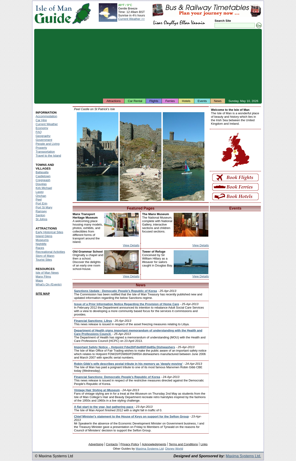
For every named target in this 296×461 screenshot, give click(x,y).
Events (202, 101)
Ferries (170, 101)
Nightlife (41, 244)
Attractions (113, 101)
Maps (39, 280)
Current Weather (47, 124)
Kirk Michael (44, 188)
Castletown (43, 176)
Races (40, 248)
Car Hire (41, 120)
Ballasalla (42, 172)
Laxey (40, 192)
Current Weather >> (131, 19)
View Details (131, 245)
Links (203, 444)
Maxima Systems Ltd (150, 448)
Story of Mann (45, 255)
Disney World (174, 448)
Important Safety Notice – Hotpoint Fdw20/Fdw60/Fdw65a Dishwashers (124, 347)
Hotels (186, 101)
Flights (153, 101)
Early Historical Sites (49, 232)
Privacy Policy (129, 444)
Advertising (95, 444)
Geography (43, 136)
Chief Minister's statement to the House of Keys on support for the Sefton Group (131, 416)
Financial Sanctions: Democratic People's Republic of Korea (117, 377)
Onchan (41, 196)
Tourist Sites (44, 259)
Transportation (45, 151)
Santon (40, 215)
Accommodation (46, 116)
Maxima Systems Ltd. (243, 456)
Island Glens (44, 236)
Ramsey (41, 211)
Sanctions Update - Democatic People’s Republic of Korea (115, 291)
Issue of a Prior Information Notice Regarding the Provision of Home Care (126, 304)
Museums (42, 240)
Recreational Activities (50, 252)
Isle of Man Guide (53, 13)
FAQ (39, 132)
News (218, 101)
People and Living (47, 143)
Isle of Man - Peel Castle (97, 156)
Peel (39, 199)
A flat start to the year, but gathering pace (104, 406)
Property (41, 147)
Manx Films (43, 276)
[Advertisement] (148, 63)
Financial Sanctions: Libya (93, 320)
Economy (42, 128)
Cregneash (43, 180)
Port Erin (41, 203)
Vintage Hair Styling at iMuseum (97, 390)
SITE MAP (43, 293)
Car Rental (135, 101)
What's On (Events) (49, 284)
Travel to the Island (48, 155)
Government (44, 140)
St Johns (41, 219)
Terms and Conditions (183, 444)
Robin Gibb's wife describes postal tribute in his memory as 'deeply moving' (128, 363)
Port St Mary (44, 207)
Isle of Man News (47, 272)
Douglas (41, 184)
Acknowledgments (154, 444)
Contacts (112, 444)
